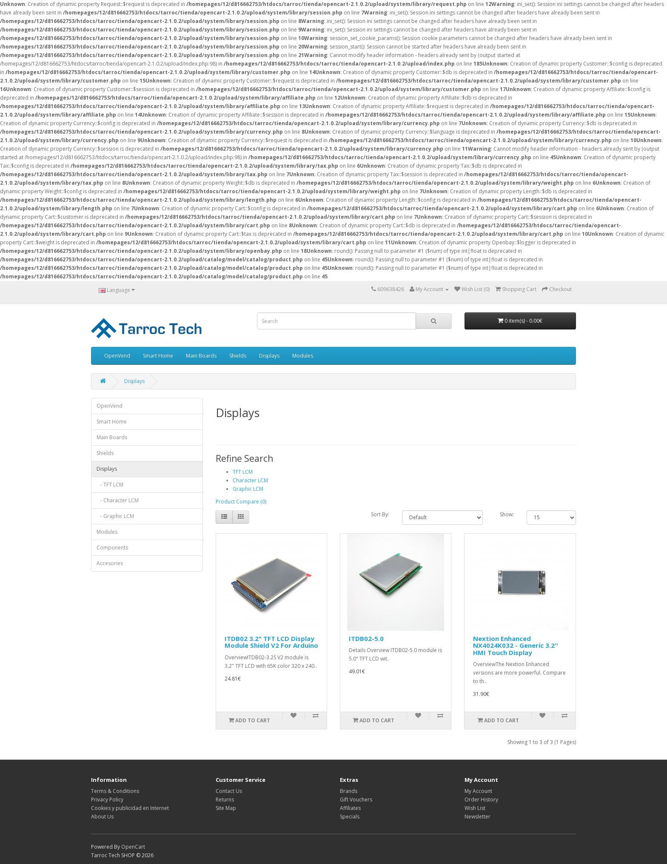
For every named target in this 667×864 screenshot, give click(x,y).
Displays (269, 355)
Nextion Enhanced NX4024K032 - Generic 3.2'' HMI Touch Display (515, 645)
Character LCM (250, 480)
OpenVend (117, 355)
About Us (102, 816)
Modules (302, 355)
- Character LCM (118, 500)
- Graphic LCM (115, 516)
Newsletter (477, 816)
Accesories (110, 563)
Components (112, 547)
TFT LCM (243, 471)
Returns (225, 799)
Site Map (226, 808)
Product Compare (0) (241, 501)
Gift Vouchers (356, 799)
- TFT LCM (110, 484)
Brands (348, 791)
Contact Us (229, 791)
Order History (481, 799)
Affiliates (350, 808)
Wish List (475, 808)
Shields (237, 355)
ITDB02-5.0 (366, 638)
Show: (507, 514)
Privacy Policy (107, 799)
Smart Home (158, 355)
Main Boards (201, 355)
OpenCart (133, 846)
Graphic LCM (248, 488)
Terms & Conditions (115, 791)
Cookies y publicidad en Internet (130, 808)
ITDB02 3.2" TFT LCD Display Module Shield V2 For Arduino (271, 642)
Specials (349, 816)
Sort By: (380, 514)
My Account (478, 791)
